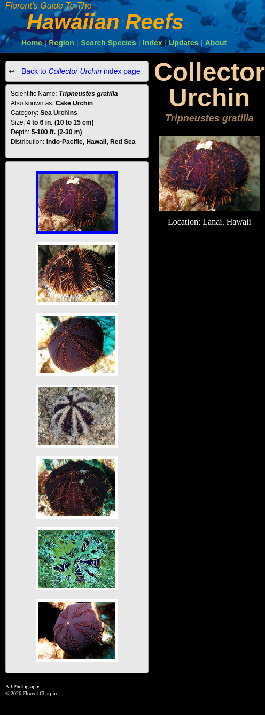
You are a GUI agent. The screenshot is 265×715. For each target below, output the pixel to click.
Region (61, 43)
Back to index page (79, 71)
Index (152, 43)
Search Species (108, 43)
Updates (183, 43)
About (216, 43)
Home (31, 43)
